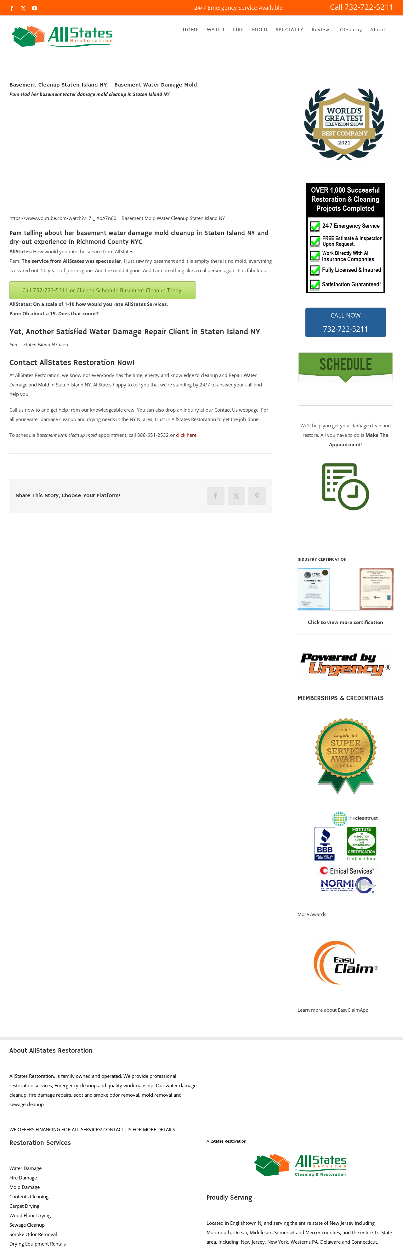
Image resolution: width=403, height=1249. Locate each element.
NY (133, 419)
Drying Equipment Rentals (37, 1244)
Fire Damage (23, 1177)
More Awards (312, 914)
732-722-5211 (345, 322)
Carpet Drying (24, 1206)
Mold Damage (24, 1187)
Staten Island (36, 344)
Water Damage (25, 1168)
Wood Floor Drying (30, 1215)
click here (186, 435)
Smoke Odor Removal (33, 1234)
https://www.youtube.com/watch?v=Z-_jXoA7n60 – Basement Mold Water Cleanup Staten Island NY (117, 218)
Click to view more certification (345, 622)
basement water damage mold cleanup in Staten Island (101, 94)
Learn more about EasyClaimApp (333, 1010)
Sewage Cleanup (27, 1225)
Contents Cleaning (28, 1196)
